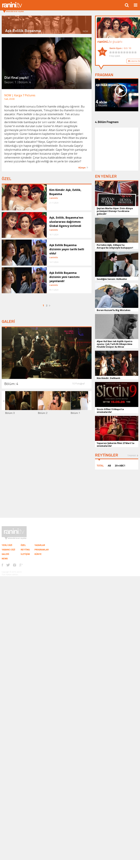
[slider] (123, 52)
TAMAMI (131, 455)
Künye (82, 167)
